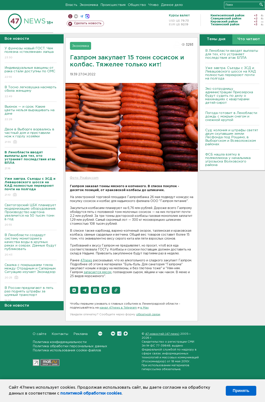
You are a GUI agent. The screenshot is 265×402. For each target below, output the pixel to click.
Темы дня (216, 39)
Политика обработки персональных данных (70, 346)
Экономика (89, 4)
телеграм (82, 16)
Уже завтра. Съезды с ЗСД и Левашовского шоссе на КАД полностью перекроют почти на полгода (230, 73)
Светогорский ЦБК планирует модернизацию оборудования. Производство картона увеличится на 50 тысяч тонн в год (31, 215)
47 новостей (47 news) (162, 334)
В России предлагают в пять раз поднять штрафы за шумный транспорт (31, 294)
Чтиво (153, 4)
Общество (137, 4)
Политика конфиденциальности (60, 342)
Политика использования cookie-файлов (67, 350)
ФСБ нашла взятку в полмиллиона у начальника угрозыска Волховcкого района (228, 159)
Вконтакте (100, 333)
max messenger (87, 16)
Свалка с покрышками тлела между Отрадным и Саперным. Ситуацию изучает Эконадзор (31, 272)
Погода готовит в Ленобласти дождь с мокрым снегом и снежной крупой (231, 116)
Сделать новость (88, 23)
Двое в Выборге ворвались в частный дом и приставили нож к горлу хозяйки (31, 136)
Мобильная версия (70, 16)
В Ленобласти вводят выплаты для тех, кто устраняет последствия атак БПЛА (231, 54)
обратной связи (148, 314)
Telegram (119, 333)
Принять (241, 390)
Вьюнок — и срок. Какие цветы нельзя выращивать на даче (31, 113)
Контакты (60, 334)
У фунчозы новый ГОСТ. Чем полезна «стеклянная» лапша (31, 53)
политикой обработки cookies (91, 393)
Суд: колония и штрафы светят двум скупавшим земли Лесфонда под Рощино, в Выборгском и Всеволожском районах (231, 137)
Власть (71, 4)
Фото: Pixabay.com (84, 178)
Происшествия (113, 4)
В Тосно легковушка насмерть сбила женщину (31, 92)
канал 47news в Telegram (118, 308)
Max (126, 333)
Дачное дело (172, 4)
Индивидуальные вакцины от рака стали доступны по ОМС (31, 72)
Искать (261, 4)
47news (86, 260)
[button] (74, 290)
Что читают (249, 39)
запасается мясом (97, 272)
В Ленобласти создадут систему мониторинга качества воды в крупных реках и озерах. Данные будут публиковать (31, 245)
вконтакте (76, 16)
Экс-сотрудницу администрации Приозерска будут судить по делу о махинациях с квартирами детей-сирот (229, 95)
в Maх (144, 308)
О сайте (39, 334)
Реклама (80, 334)
